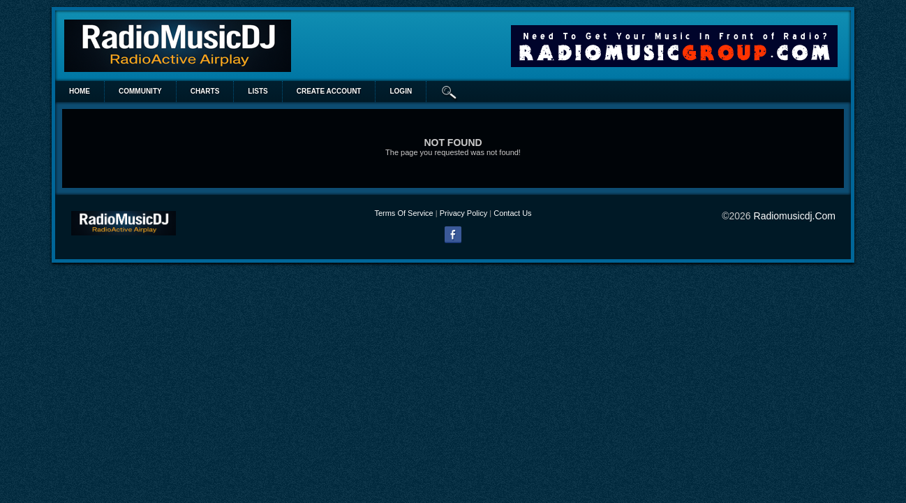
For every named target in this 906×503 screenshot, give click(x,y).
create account (329, 91)
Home (79, 91)
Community (140, 91)
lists (257, 91)
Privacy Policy (463, 213)
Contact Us (512, 213)
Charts (205, 91)
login (400, 91)
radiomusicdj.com (795, 215)
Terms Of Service (403, 213)
